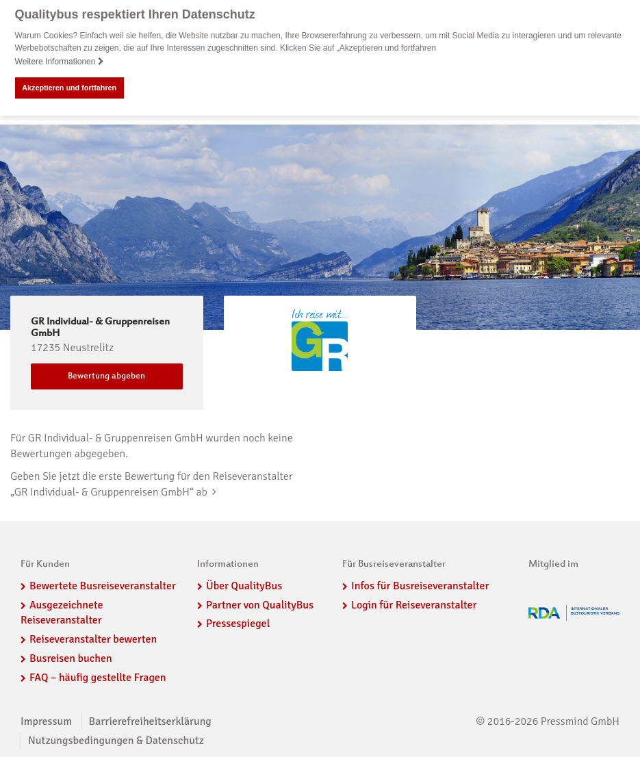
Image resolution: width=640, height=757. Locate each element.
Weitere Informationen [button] (59, 61)
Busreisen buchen (70, 658)
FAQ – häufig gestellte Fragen (97, 677)
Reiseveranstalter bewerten (93, 639)
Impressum (46, 721)
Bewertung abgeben (106, 376)
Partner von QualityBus (259, 604)
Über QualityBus (244, 586)
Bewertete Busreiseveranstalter (102, 586)
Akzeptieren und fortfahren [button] (69, 88)
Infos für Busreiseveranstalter (420, 586)
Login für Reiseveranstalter (414, 604)
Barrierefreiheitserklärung (150, 721)
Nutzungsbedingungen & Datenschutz (116, 740)
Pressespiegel (238, 623)
